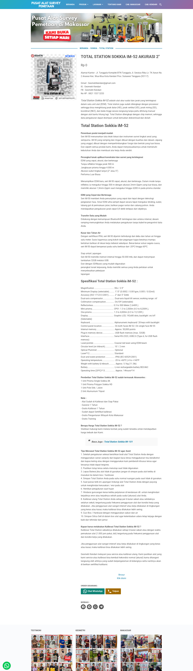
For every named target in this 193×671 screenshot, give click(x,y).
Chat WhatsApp (93, 591)
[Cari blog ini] (160, 4)
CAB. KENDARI (151, 4)
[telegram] (101, 606)
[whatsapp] (95, 606)
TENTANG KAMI (114, 4)
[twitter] (89, 606)
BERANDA (70, 4)
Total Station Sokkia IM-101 (118, 441)
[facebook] (83, 606)
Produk (82, 4)
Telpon (113, 591)
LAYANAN (97, 4)
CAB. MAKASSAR (133, 4)
